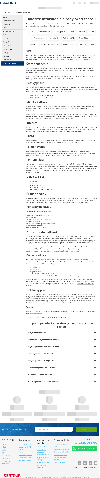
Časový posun (60, 32)
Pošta (92, 32)
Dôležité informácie (43, 462)
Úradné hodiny (84, 38)
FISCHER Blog (6, 456)
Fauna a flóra (7, 49)
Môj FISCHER (41, 447)
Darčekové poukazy (25, 455)
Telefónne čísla (69, 38)
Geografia (6, 42)
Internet (82, 32)
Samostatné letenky (60, 463)
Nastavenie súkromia (26, 452)
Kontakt (4, 444)
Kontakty (33, 44)
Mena (72, 32)
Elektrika (82, 44)
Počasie (5, 28)
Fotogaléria (6, 24)
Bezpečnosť (7, 60)
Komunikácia (53, 38)
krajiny (39, 243)
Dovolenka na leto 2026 (61, 452)
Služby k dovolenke (43, 455)
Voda (92, 44)
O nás (3, 453)
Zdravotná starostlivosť (50, 44)
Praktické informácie (9, 63)
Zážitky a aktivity (8, 31)
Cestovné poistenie (25, 444)
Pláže (5, 35)
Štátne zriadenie (44, 32)
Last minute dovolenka (61, 449)
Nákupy (5, 52)
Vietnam (5, 17)
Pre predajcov (6, 458)
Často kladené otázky (26, 458)
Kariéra (4, 450)
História (5, 38)
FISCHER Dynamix (25, 460)
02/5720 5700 (87, 443)
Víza (31, 32)
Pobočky (4, 447)
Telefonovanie (39, 38)
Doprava (6, 56)
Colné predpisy (68, 44)
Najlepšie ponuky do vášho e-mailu (15, 429)
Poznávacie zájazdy (60, 455)
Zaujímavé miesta (9, 21)
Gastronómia (7, 45)
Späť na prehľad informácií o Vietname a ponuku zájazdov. (48, 317)
